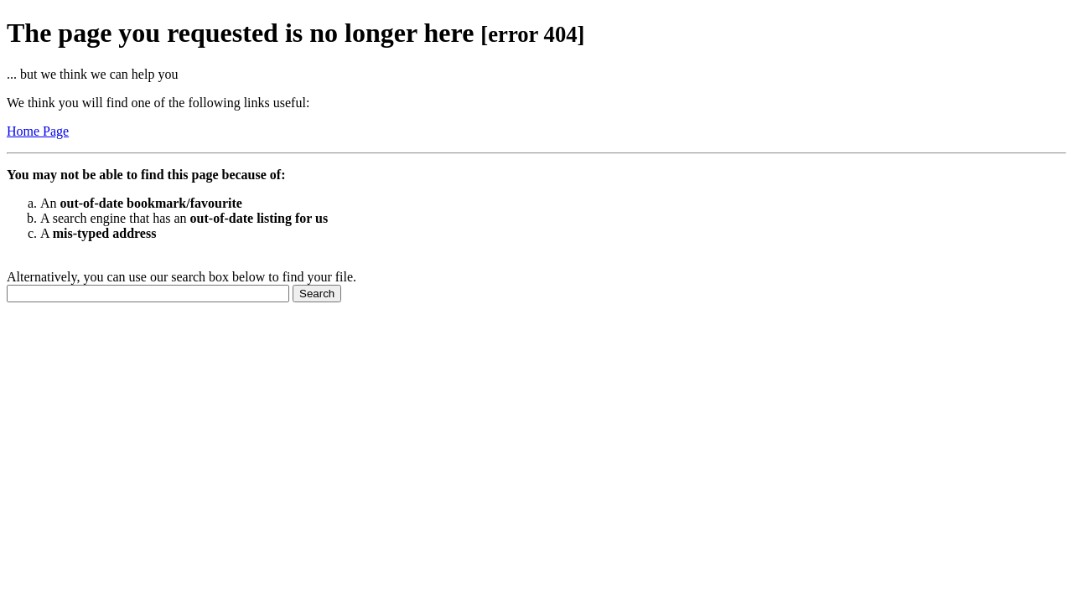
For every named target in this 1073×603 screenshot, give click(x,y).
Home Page (38, 131)
